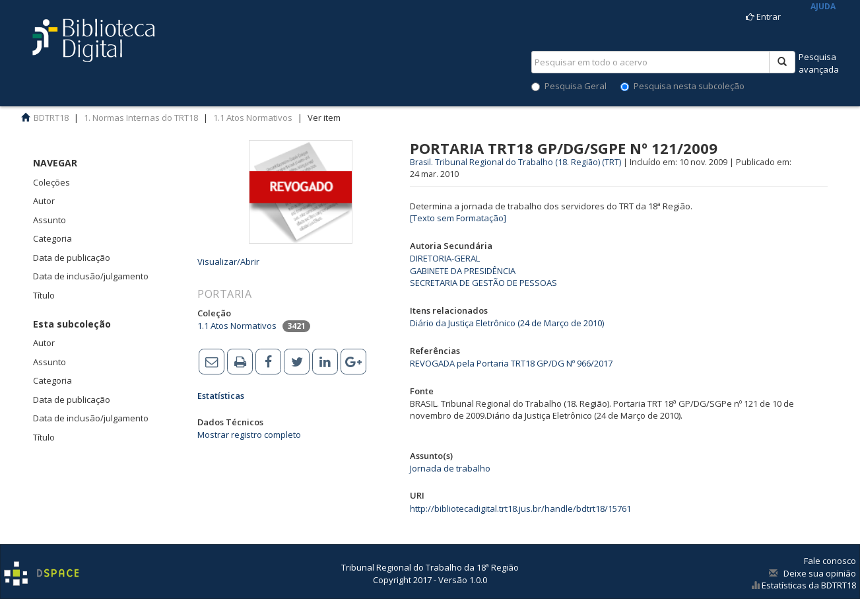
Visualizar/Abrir (228, 261)
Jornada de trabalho (450, 468)
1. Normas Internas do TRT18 (141, 117)
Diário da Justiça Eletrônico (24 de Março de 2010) (507, 323)
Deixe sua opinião (819, 573)
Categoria (52, 238)
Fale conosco (830, 561)
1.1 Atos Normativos (252, 117)
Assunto (49, 220)
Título (44, 295)
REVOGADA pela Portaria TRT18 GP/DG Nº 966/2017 (511, 363)
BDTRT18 (51, 117)
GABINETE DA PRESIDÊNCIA (462, 271)
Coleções (51, 182)
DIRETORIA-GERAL (445, 258)
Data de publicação (71, 258)
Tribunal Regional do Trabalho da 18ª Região (430, 567)
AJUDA (823, 6)
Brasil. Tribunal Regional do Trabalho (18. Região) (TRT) (515, 162)
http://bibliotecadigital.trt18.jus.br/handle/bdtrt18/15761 (520, 508)
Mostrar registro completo (249, 434)
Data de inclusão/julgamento (91, 276)
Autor (44, 201)
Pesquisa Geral (569, 86)
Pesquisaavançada (819, 63)
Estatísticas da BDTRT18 (808, 585)
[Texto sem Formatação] (458, 218)
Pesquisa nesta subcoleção (682, 86)
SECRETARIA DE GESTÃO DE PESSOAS (483, 283)
